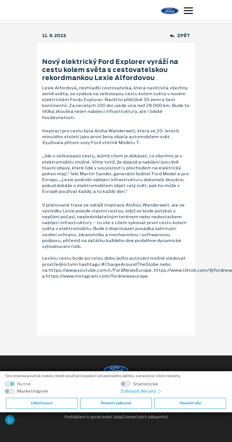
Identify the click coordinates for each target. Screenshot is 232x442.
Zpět (180, 36)
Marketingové (32, 391)
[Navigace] (188, 11)
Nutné (24, 384)
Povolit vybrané (116, 403)
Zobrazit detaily (141, 391)
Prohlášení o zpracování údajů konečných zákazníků (116, 417)
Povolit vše (190, 403)
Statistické (145, 384)
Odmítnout (42, 403)
